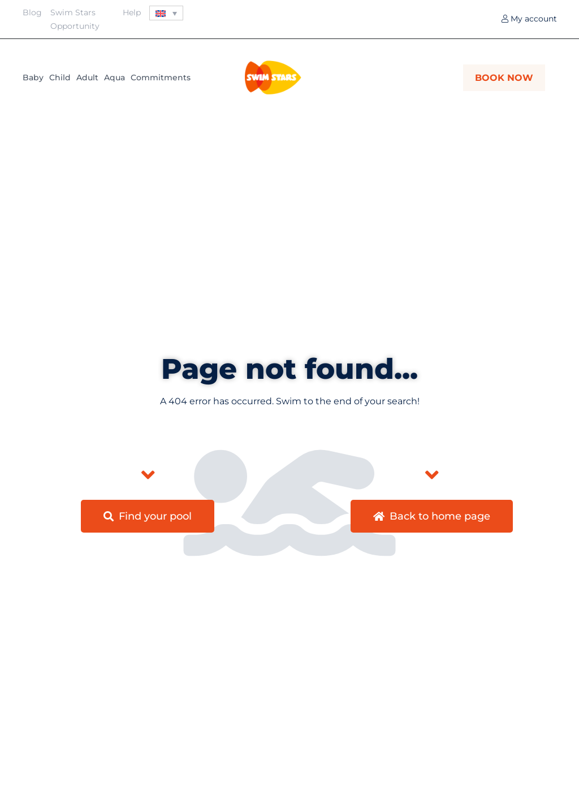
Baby (33, 77)
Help (132, 12)
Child (60, 77)
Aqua (114, 77)
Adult (87, 77)
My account (529, 19)
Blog (32, 12)
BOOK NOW (504, 77)
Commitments (161, 77)
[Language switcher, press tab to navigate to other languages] (166, 13)
